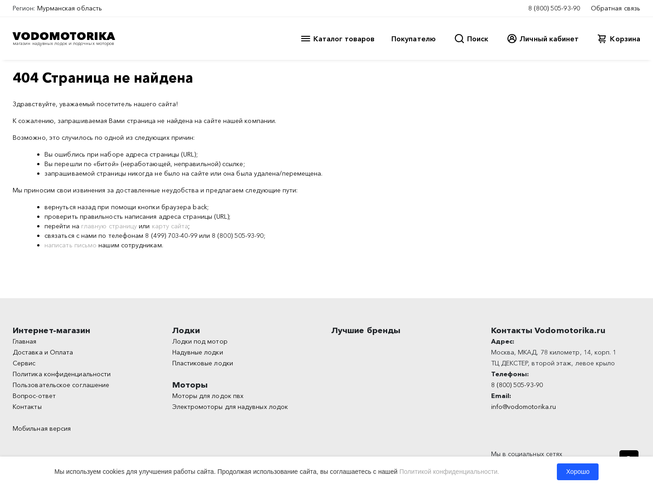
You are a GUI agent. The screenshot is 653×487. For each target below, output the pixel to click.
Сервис (24, 363)
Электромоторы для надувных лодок (230, 407)
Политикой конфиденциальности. (449, 471)
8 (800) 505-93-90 (554, 8)
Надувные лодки (197, 352)
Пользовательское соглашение (61, 385)
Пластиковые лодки (202, 363)
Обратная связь (615, 8)
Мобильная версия (42, 428)
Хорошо (578, 471)
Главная (25, 341)
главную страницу (109, 226)
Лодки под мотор (200, 341)
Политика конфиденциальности (62, 374)
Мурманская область (69, 8)
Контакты (27, 407)
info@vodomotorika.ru (523, 407)
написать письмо (70, 245)
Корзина (625, 38)
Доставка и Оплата (43, 352)
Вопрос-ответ (34, 396)
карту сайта (170, 226)
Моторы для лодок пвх (208, 396)
